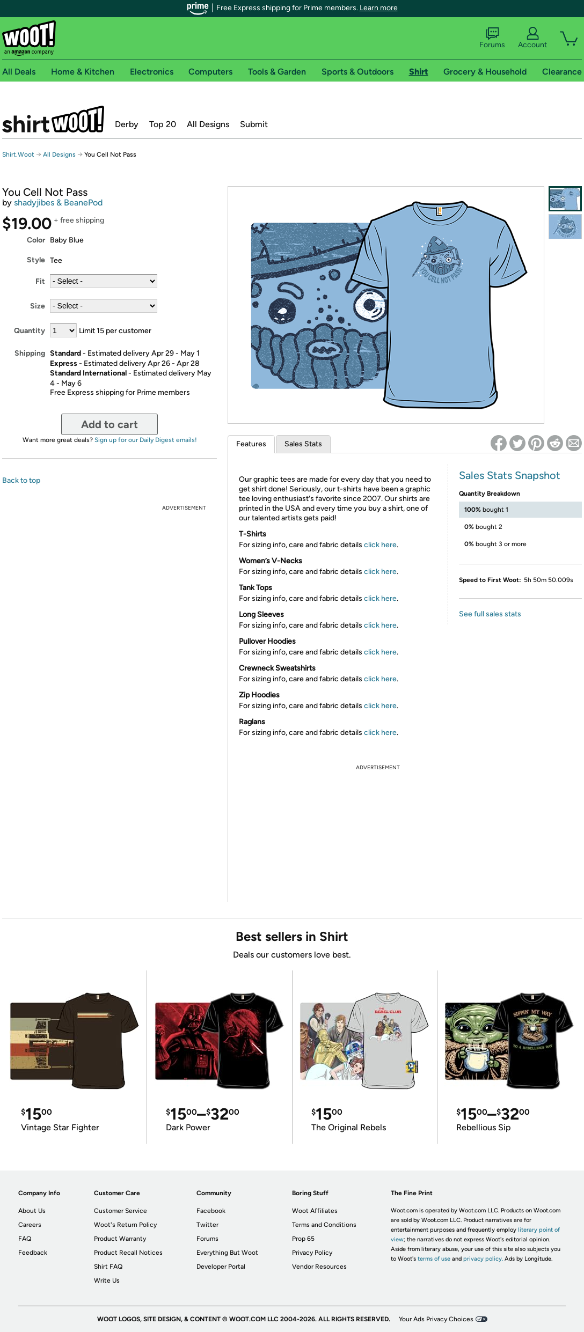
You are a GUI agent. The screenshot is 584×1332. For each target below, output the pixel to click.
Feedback (32, 1252)
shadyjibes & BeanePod (58, 202)
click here (380, 544)
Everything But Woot (227, 1252)
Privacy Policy (312, 1252)
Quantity (29, 330)
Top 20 (162, 124)
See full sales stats (490, 614)
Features (251, 443)
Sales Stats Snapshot (509, 475)
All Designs (208, 124)
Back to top (21, 480)
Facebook (210, 1211)
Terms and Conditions (324, 1224)
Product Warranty (120, 1238)
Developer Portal (220, 1266)
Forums (492, 38)
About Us (32, 1211)
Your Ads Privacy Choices (436, 1319)
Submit (254, 124)
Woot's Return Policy (125, 1224)
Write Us (107, 1280)
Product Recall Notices (128, 1252)
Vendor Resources (319, 1266)
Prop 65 (303, 1238)
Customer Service (120, 1211)
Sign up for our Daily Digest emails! (145, 440)
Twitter (207, 1224)
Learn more (379, 7)
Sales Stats (303, 443)
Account (532, 38)
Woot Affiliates (315, 1211)
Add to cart (109, 424)
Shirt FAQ (108, 1266)
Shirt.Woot (53, 119)
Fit (40, 281)
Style (36, 259)
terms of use (434, 1258)
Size (37, 306)
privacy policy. (483, 1258)
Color (36, 240)
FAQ (24, 1238)
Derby (126, 124)
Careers (29, 1224)
